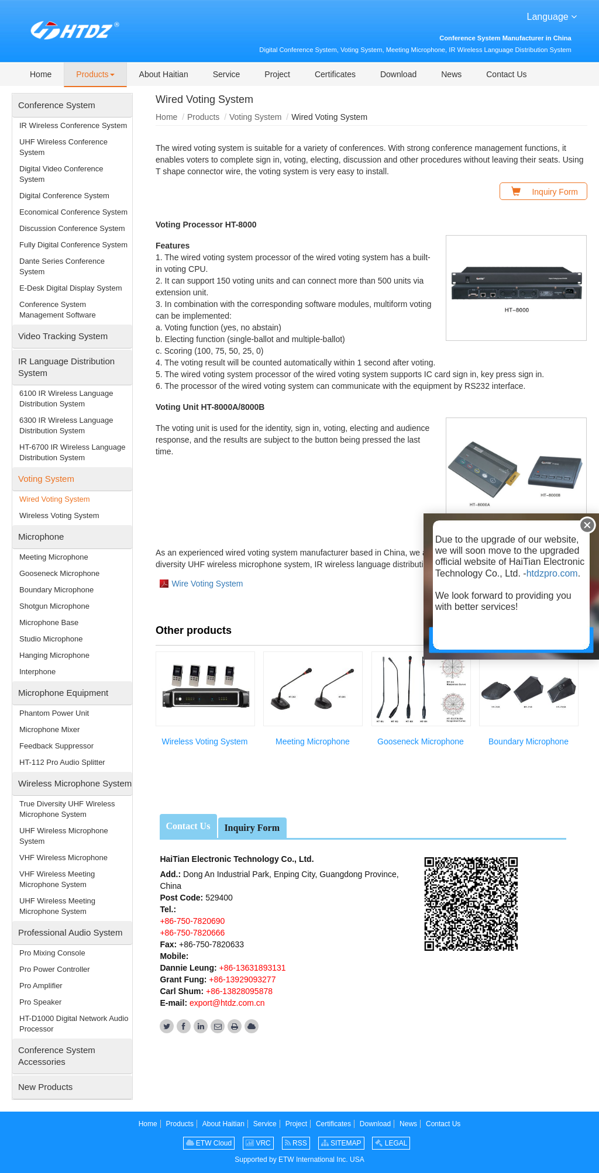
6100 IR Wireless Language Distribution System (66, 398)
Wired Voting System (54, 499)
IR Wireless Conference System (73, 125)
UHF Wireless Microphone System (63, 836)
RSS (296, 1143)
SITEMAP (341, 1143)
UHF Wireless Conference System (63, 147)
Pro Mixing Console (52, 952)
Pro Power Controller (54, 969)
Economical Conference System (73, 212)
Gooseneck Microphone (420, 741)
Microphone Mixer (49, 729)
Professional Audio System (70, 932)
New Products (45, 1087)
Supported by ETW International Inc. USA (299, 1159)
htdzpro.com (552, 573)
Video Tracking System (63, 336)
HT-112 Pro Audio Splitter (62, 762)
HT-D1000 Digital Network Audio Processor (73, 1023)
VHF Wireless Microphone (63, 857)
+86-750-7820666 (192, 932)
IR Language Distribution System (66, 367)
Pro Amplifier (41, 985)
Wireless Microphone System (75, 783)
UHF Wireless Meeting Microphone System (57, 906)
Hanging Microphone (54, 655)
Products (203, 117)
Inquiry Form (252, 828)
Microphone (41, 536)
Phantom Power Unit (54, 713)
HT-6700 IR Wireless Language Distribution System (72, 452)
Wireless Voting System (204, 741)
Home (166, 117)
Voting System (255, 117)
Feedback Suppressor (56, 745)
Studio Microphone (50, 638)
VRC (258, 1143)
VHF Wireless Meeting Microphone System (57, 879)
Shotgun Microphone (54, 606)
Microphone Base (48, 622)
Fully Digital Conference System (73, 244)
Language (552, 16)
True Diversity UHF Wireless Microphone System (67, 809)
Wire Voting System (207, 583)
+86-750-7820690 (192, 921)
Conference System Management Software (57, 309)
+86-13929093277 (241, 979)
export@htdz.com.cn (227, 1003)
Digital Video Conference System (61, 174)
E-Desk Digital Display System (70, 288)
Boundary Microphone (528, 741)
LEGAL (391, 1143)
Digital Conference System (64, 195)
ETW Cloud (209, 1143)
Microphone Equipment (63, 693)
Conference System (56, 105)
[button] (95, 75)
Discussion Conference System (72, 228)
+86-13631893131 (251, 967)
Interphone (37, 671)
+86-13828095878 (238, 991)
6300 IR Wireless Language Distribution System (66, 425)
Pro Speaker (40, 1002)
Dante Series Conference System (62, 266)
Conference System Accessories (56, 1056)
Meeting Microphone (313, 741)
